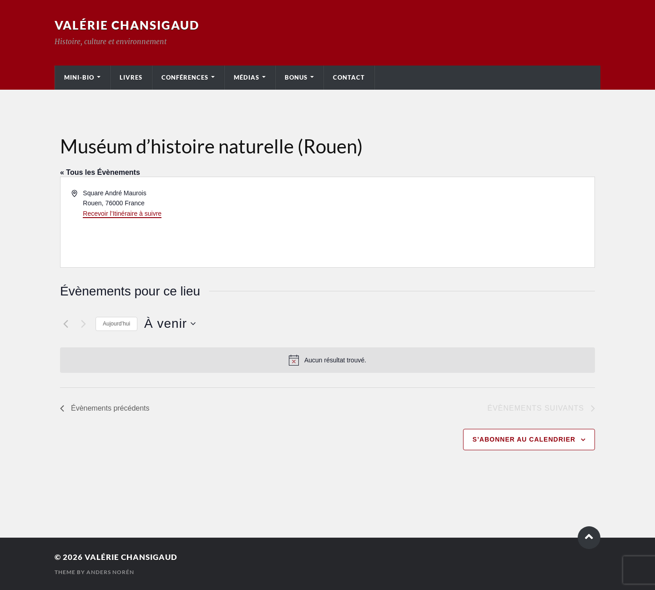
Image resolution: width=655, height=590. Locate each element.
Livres (131, 77)
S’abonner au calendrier (524, 439)
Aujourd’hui (116, 323)
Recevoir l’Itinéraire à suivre (122, 213)
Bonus (296, 77)
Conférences (184, 77)
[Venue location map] (460, 222)
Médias (246, 77)
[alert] (327, 360)
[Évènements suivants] (83, 323)
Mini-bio (79, 77)
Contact (349, 77)
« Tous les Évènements (100, 172)
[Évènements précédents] (65, 323)
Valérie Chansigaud (127, 25)
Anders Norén (110, 572)
